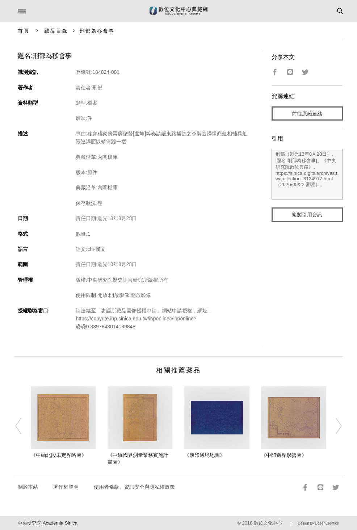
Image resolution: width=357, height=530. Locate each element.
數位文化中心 (268, 523)
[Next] (334, 426)
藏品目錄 (55, 31)
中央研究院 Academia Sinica (47, 523)
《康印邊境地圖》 (204, 455)
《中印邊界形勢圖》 (284, 455)
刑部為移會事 (97, 31)
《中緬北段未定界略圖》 (59, 455)
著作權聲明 (66, 487)
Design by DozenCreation (318, 523)
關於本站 (28, 487)
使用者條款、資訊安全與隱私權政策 (134, 487)
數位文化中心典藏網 (178, 11)
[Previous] (23, 426)
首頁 (23, 31)
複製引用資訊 (307, 215)
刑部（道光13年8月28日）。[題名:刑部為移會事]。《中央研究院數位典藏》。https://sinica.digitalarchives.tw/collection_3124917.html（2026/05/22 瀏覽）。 (307, 174)
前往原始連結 (307, 114)
